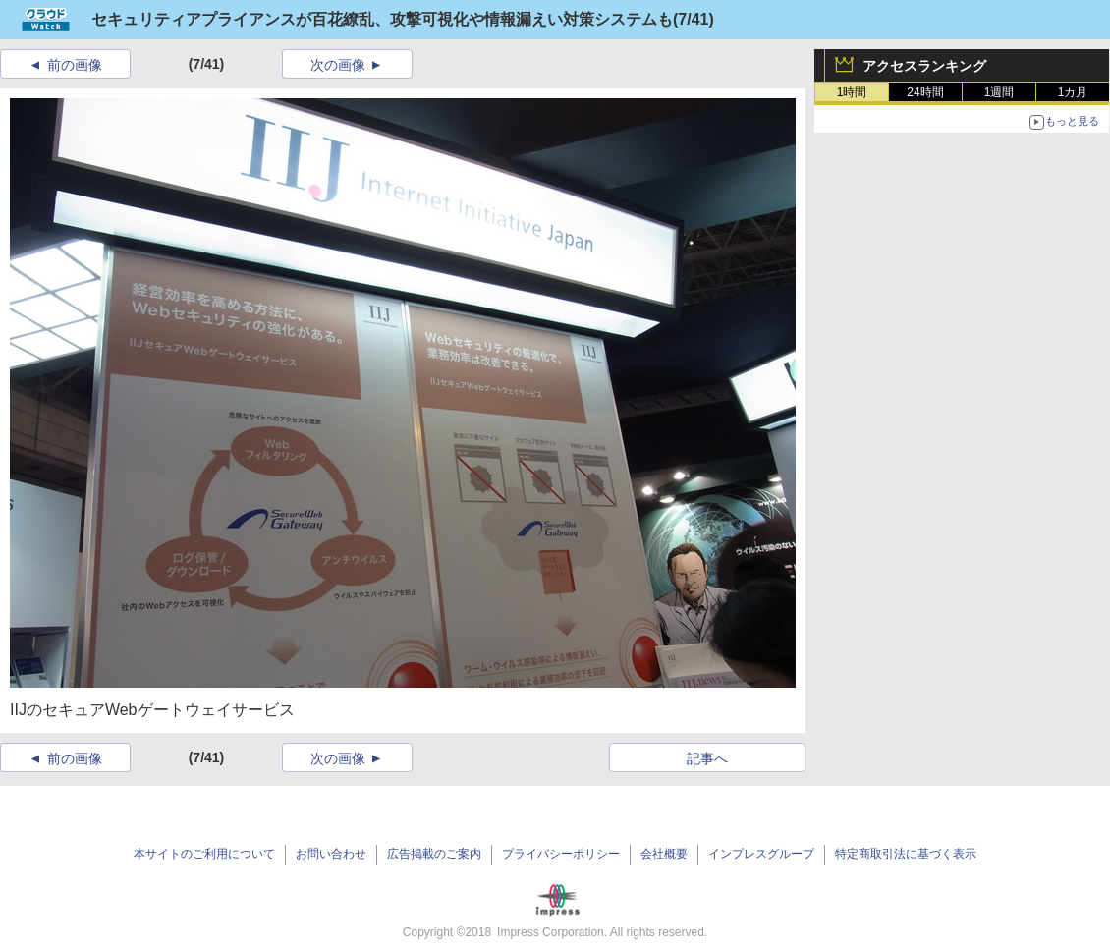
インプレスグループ (761, 854)
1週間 (999, 92)
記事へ (707, 758)
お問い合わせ (331, 854)
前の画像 (74, 65)
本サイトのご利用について (204, 854)
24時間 (925, 92)
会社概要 (664, 854)
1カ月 (1073, 92)
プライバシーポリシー (561, 854)
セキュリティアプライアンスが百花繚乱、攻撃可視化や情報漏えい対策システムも (382, 19)
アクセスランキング (924, 66)
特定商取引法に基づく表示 (905, 854)
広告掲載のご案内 (434, 854)
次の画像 (337, 65)
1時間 (852, 92)
